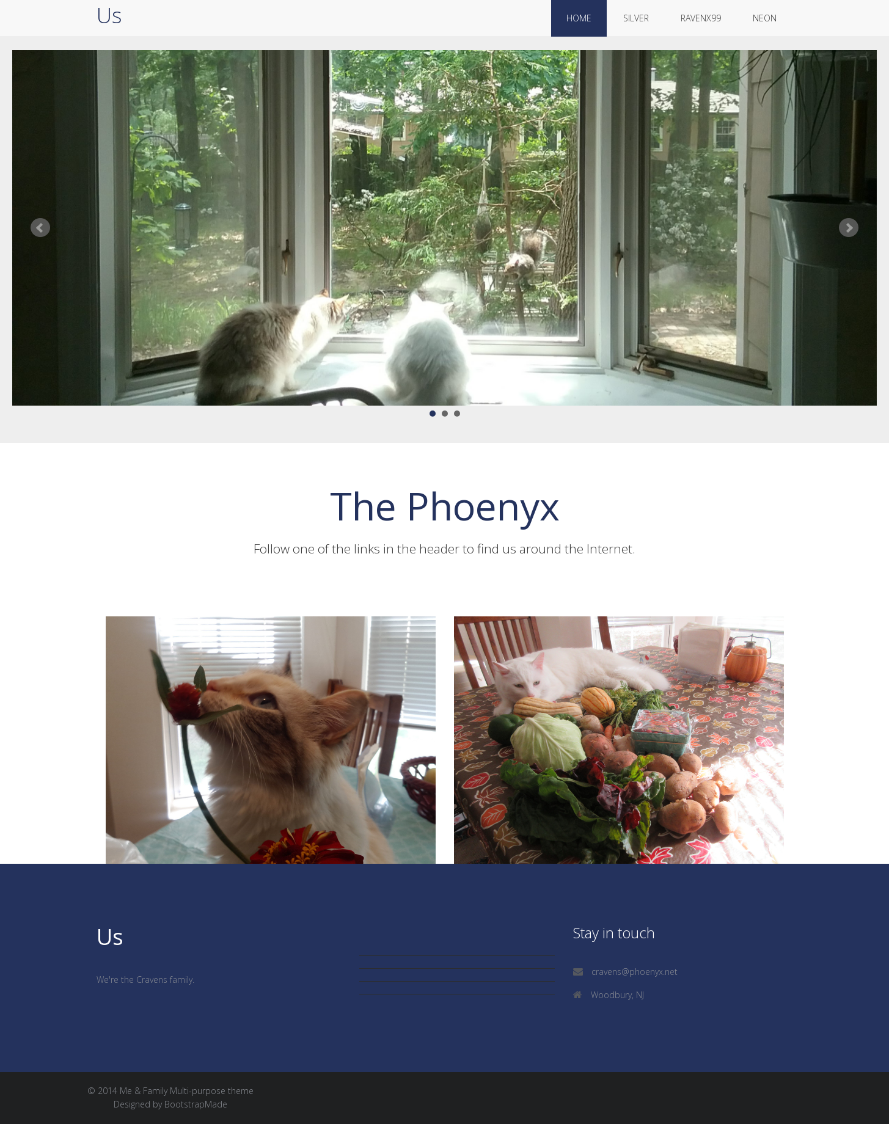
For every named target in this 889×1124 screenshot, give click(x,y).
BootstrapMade (195, 1104)
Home (578, 18)
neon (765, 18)
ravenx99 (701, 18)
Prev (40, 228)
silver (636, 18)
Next (848, 228)
